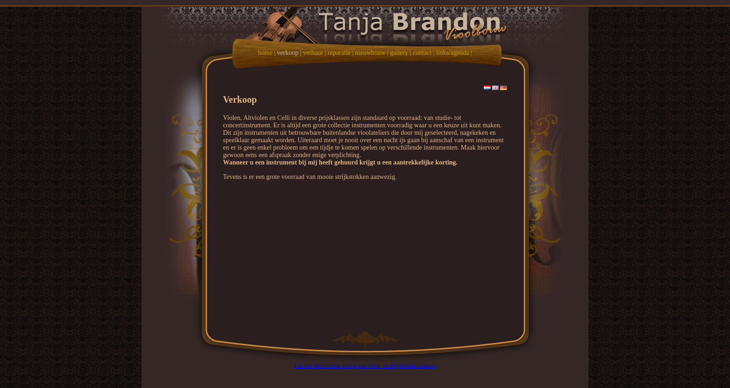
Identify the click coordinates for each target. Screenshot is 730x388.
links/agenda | (454, 52)
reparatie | (340, 52)
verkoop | (289, 52)
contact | (424, 52)
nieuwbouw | (372, 52)
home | (266, 52)
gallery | (400, 52)
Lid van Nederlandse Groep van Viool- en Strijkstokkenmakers (365, 365)
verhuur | (314, 52)
